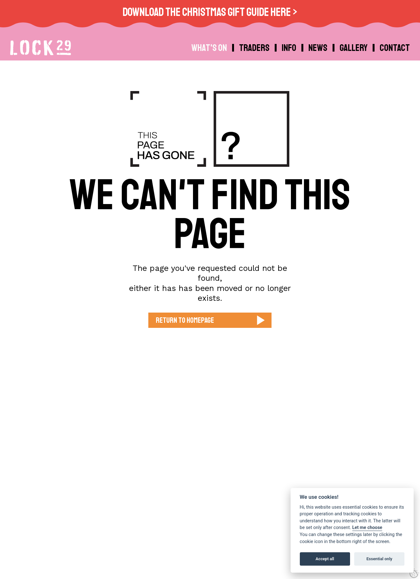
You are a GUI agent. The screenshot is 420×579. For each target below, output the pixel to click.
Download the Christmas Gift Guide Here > (210, 12)
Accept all (325, 558)
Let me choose (367, 527)
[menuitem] (290, 48)
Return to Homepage (185, 320)
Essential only (379, 558)
